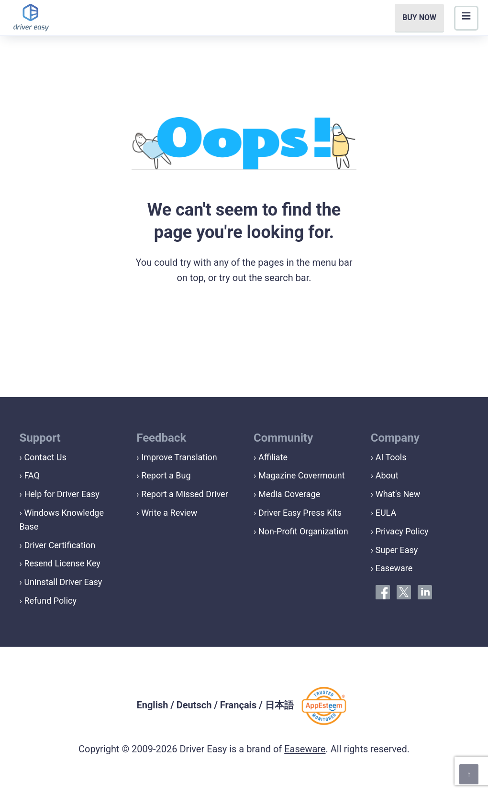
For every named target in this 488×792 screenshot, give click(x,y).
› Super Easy (394, 550)
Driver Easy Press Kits (300, 513)
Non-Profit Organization (303, 531)
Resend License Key (62, 563)
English (152, 705)
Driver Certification (59, 545)
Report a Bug (165, 475)
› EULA (383, 513)
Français (238, 705)
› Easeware (392, 568)
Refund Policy (50, 601)
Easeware (304, 749)
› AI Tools (389, 457)
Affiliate (273, 457)
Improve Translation (179, 457)
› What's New (396, 494)
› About (385, 475)
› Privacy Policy (400, 531)
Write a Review (169, 513)
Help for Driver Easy (61, 494)
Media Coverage (289, 494)
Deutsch (194, 705)
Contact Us (45, 457)
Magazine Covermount (301, 475)
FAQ (31, 475)
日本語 (279, 705)
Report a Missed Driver (184, 494)
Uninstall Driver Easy (63, 582)
